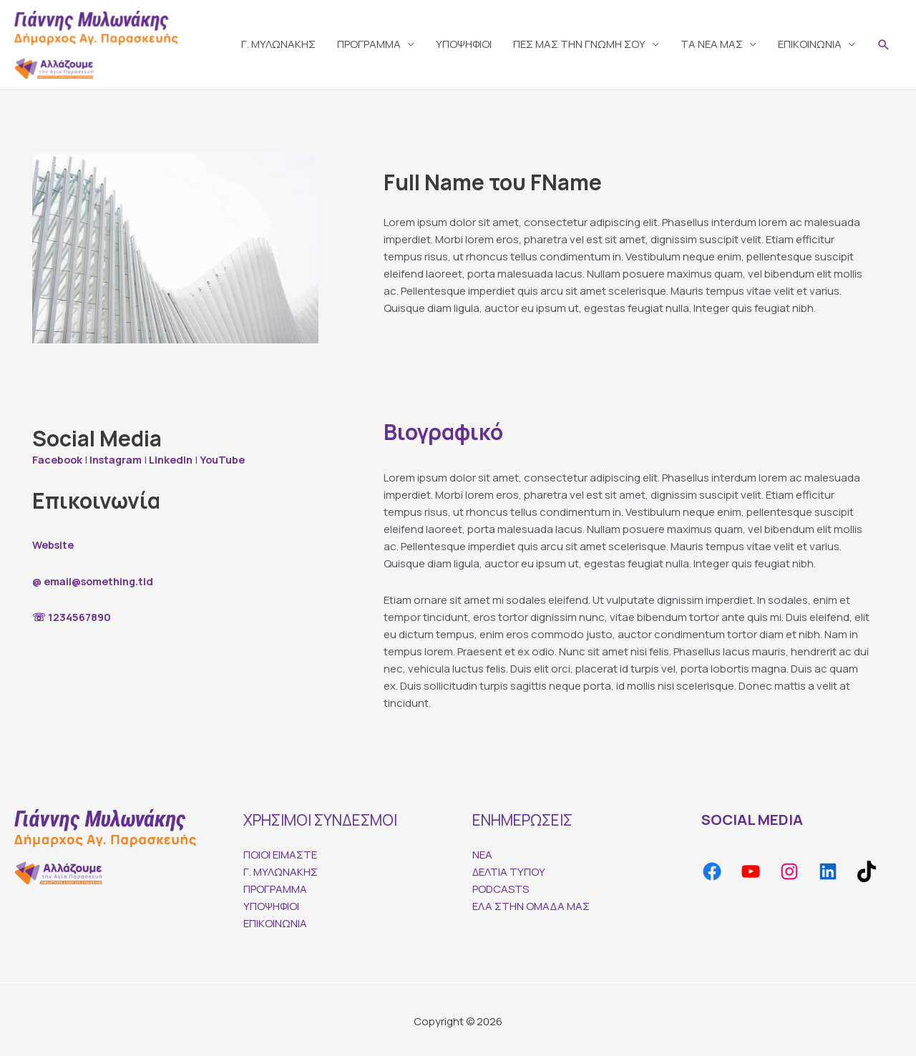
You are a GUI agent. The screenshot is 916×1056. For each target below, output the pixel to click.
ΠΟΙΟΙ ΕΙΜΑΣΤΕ (280, 850)
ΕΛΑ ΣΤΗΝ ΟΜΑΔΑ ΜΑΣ (531, 901)
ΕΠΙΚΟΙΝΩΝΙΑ (810, 41)
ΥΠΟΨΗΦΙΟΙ (464, 41)
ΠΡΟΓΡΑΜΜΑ (369, 41)
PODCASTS (500, 884)
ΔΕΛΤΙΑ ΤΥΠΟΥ (508, 867)
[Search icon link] (884, 43)
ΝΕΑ (482, 850)
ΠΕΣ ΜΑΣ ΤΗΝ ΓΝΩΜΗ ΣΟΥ (579, 41)
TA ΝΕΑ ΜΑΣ (712, 41)
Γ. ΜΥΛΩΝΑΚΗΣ (278, 41)
